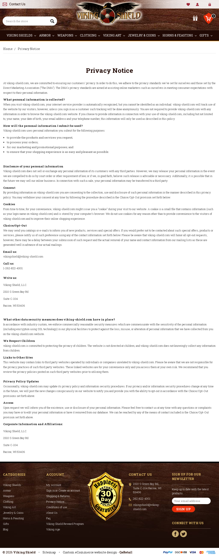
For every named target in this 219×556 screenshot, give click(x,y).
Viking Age (53, 529)
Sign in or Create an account (63, 490)
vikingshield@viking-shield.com (23, 256)
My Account (197, 4)
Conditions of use (56, 507)
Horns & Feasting (180, 35)
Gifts (206, 35)
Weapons (67, 35)
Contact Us (17, 4)
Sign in (206, 6)
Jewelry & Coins (144, 35)
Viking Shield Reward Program (65, 524)
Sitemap (49, 552)
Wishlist (188, 4)
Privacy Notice (55, 501)
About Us (52, 513)
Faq (48, 518)
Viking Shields (21, 35)
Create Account (213, 6)
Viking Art (114, 35)
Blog (5, 529)
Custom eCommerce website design (90, 552)
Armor (46, 35)
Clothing (90, 35)
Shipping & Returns (58, 496)
